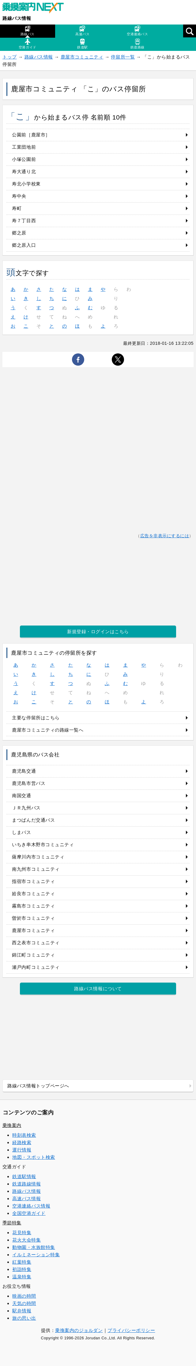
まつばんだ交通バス (33, 820)
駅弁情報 (21, 1310)
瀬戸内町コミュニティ (35, 967)
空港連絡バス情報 (31, 1205)
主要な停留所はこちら (35, 717)
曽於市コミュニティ (33, 918)
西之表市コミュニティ (35, 942)
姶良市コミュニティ (33, 893)
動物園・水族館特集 (33, 1247)
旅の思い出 (24, 1318)
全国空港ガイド (29, 1213)
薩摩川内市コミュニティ (38, 856)
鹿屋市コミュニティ (82, 56)
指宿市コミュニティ (33, 881)
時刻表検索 (24, 1135)
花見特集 (21, 1232)
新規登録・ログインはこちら (98, 631)
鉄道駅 (82, 44)
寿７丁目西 (24, 220)
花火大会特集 (26, 1239)
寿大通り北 (24, 171)
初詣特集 (21, 1269)
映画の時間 (24, 1296)
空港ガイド (27, 44)
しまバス (21, 832)
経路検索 (21, 1142)
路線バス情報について (98, 988)
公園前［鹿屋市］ (31, 134)
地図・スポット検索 (33, 1157)
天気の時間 (24, 1303)
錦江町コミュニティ (33, 954)
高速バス (82, 30)
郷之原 (19, 232)
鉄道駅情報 (24, 1176)
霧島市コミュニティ (33, 905)
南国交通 (21, 795)
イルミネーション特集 (36, 1254)
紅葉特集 (21, 1262)
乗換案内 (11, 1125)
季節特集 (11, 1222)
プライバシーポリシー (131, 1330)
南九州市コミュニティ (35, 869)
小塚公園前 (24, 159)
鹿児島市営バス (28, 783)
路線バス (28, 30)
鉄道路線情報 (26, 1183)
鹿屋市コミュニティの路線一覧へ (47, 729)
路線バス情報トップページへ (38, 1085)
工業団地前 (24, 147)
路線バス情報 (16, 18)
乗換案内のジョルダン (79, 1330)
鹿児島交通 (24, 771)
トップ (9, 56)
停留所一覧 (123, 56)
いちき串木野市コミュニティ (43, 844)
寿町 (16, 208)
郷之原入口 (24, 245)
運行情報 (21, 1149)
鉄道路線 (137, 44)
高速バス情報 (26, 1198)
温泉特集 (21, 1276)
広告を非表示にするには (164, 536)
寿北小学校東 (26, 183)
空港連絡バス (137, 30)
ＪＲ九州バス (26, 807)
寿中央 (19, 196)
